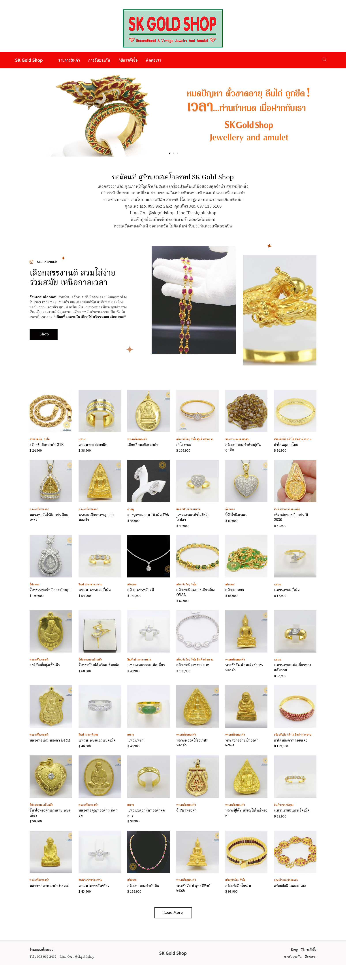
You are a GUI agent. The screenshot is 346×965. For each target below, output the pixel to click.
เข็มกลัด (295, 509)
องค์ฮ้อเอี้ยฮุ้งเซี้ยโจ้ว (45, 665)
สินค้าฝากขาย (205, 439)
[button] (169, 153)
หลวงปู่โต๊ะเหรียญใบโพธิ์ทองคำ (246, 813)
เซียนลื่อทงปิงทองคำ (142, 445)
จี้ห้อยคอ (230, 509)
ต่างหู (130, 509)
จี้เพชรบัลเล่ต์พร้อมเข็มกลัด (99, 665)
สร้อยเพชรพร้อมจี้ (140, 590)
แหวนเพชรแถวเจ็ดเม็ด (292, 811)
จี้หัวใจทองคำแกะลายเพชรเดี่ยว (50, 813)
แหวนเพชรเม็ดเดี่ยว (94, 886)
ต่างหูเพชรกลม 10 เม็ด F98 (148, 515)
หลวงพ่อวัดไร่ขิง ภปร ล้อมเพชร (49, 517)
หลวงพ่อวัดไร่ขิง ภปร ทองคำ (192, 743)
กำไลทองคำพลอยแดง (290, 741)
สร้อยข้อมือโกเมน (238, 886)
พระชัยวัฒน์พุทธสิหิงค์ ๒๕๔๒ (193, 888)
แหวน (82, 439)
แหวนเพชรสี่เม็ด (287, 590)
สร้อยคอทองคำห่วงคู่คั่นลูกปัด (243, 447)
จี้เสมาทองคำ (186, 811)
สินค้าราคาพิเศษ (88, 735)
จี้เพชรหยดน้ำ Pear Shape (50, 590)
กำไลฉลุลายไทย (286, 445)
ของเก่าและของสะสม (237, 439)
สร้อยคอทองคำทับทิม (143, 886)
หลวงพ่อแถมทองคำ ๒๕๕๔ (50, 741)
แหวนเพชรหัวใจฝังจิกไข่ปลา (192, 517)
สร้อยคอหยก (234, 590)
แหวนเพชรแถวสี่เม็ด (95, 590)
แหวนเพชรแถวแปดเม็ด (97, 741)
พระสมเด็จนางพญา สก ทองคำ (96, 517)
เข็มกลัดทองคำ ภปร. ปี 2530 (291, 517)
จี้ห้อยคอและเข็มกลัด (90, 660)
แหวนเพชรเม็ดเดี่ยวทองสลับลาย (292, 667)
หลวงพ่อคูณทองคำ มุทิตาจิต (98, 813)
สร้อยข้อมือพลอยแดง (290, 886)
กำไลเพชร (184, 445)
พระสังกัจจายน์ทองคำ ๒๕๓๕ (241, 743)
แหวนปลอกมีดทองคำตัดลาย (146, 813)
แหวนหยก (135, 741)
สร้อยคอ (132, 585)
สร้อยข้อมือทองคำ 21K (47, 445)
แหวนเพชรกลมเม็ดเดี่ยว (146, 665)
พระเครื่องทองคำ (137, 439)
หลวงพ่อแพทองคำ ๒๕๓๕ (49, 886)
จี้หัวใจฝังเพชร (236, 515)
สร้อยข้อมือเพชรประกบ (193, 665)
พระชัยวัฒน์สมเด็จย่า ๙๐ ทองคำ (244, 667)
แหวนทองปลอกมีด (93, 445)
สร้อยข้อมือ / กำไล (40, 439)
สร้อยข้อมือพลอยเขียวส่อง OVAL (195, 592)
